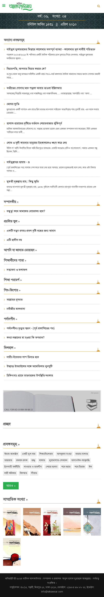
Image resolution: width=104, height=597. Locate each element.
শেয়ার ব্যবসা (51, 466)
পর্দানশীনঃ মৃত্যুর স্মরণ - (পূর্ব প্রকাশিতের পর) (31, 328)
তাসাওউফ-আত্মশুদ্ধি (80, 460)
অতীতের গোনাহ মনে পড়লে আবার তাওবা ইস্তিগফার (34, 88)
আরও (11, 486)
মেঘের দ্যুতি (13, 104)
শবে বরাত (66, 466)
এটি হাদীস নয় (14, 240)
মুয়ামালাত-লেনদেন (58, 460)
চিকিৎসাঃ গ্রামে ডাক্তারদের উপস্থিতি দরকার (30, 375)
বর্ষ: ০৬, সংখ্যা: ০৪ (52, 16)
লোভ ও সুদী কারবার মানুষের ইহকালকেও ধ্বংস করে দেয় (37, 142)
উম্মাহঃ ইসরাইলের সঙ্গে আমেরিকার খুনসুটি (29, 366)
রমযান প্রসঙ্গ (22, 460)
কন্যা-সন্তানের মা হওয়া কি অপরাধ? (25, 337)
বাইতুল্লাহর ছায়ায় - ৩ (18, 162)
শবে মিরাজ (80, 466)
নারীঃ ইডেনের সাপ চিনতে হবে (23, 357)
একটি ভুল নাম (28, 453)
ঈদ (90, 466)
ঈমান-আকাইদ (11, 453)
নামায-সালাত (82, 453)
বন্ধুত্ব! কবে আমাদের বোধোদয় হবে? (26, 211)
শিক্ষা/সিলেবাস (46, 453)
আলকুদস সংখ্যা (64, 453)
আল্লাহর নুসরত (15, 299)
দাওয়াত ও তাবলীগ (33, 466)
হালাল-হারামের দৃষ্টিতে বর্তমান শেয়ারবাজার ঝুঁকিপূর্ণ (34, 123)
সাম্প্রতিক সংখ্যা (15, 499)
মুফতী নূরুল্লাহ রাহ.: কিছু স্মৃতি (23, 181)
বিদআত (23, 473)
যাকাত (42, 460)
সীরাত (34, 473)
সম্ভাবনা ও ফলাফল (17, 269)
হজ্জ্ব (33, 460)
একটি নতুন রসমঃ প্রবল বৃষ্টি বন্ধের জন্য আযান (31, 230)
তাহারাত (8, 460)
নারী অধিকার (10, 473)
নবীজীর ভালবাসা (16, 309)
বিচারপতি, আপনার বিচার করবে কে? (26, 68)
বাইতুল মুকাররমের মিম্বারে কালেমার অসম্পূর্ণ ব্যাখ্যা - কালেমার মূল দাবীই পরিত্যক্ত (51, 49)
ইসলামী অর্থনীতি (12, 466)
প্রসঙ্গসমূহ (11, 444)
